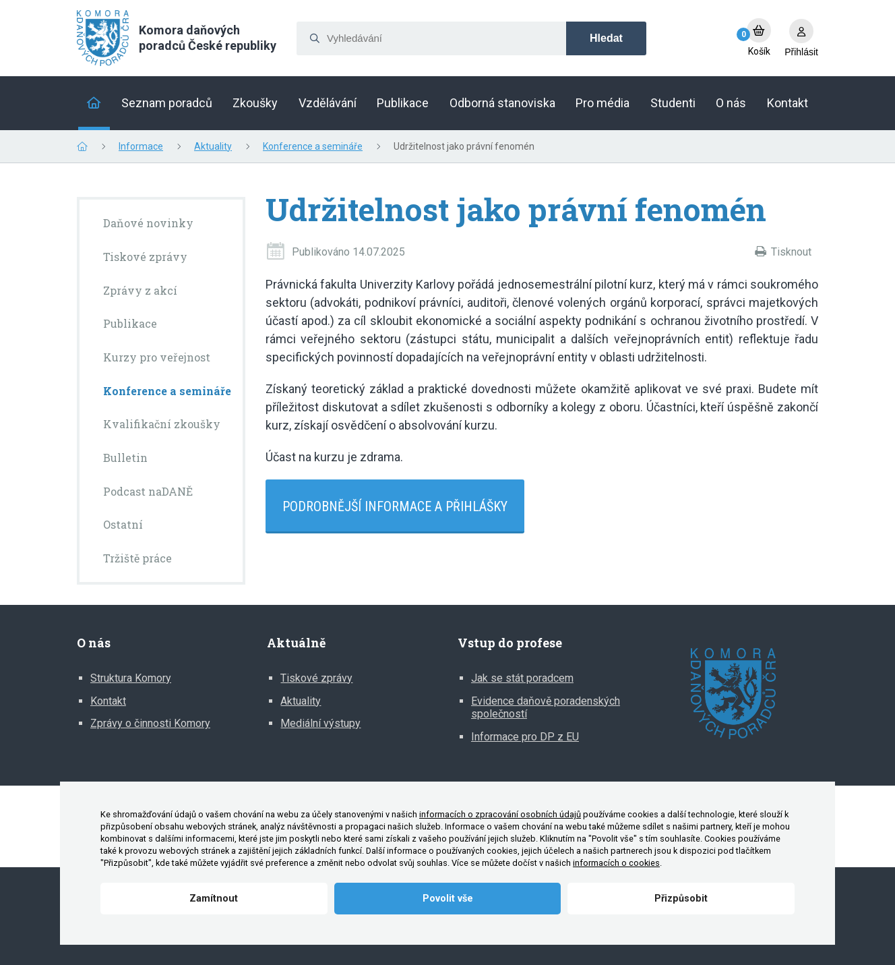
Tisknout (791, 251)
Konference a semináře (313, 146)
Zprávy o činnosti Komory (150, 723)
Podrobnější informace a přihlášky (394, 506)
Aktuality (213, 146)
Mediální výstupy (320, 723)
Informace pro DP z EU (525, 736)
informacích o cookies (616, 863)
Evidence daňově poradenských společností (545, 708)
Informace (141, 146)
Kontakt (108, 701)
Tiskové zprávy (316, 678)
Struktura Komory (130, 678)
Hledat (606, 38)
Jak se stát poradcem (522, 678)
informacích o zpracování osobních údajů (500, 814)
